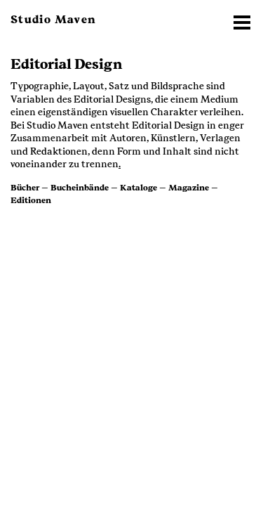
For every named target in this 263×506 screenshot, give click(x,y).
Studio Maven (53, 19)
